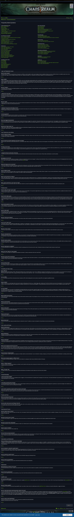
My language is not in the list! (5, 40)
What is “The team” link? (41, 32)
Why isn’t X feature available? (42, 61)
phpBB (24, 160)
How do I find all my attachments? (42, 57)
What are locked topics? (4, 66)
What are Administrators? (41, 26)
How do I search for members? (42, 47)
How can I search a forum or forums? (43, 44)
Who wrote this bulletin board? (42, 60)
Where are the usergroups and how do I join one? (45, 29)
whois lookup (65, 491)
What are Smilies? (3, 62)
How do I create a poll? (4, 49)
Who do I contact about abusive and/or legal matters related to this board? (48, 62)
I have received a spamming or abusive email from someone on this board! (48, 37)
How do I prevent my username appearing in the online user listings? (11, 37)
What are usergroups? (41, 28)
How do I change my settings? (5, 36)
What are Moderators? (41, 27)
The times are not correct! (4, 38)
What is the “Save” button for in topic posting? (7, 55)
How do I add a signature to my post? (6, 48)
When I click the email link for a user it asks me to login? (9, 43)
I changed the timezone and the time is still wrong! (8, 39)
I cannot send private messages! (42, 35)
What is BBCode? (3, 60)
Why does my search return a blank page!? (44, 46)
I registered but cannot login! (5, 29)
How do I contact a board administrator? (43, 63)
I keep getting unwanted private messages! (44, 36)
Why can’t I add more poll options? (6, 50)
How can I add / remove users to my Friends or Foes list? (46, 41)
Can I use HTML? (3, 61)
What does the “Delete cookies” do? (6, 33)
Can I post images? (4, 63)
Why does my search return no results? (43, 45)
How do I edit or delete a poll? (5, 51)
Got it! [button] (67, 514)
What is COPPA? (3, 27)
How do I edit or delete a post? (5, 47)
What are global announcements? (6, 64)
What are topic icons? (4, 67)
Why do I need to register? (5, 26)
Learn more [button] (37, 514)
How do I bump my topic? (4, 57)
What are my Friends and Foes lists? (43, 40)
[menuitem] (7, 18)
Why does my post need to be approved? (7, 56)
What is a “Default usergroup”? (42, 31)
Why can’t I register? (4, 28)
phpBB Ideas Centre (43, 486)
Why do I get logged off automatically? (6, 32)
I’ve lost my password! (4, 31)
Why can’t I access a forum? (5, 52)
